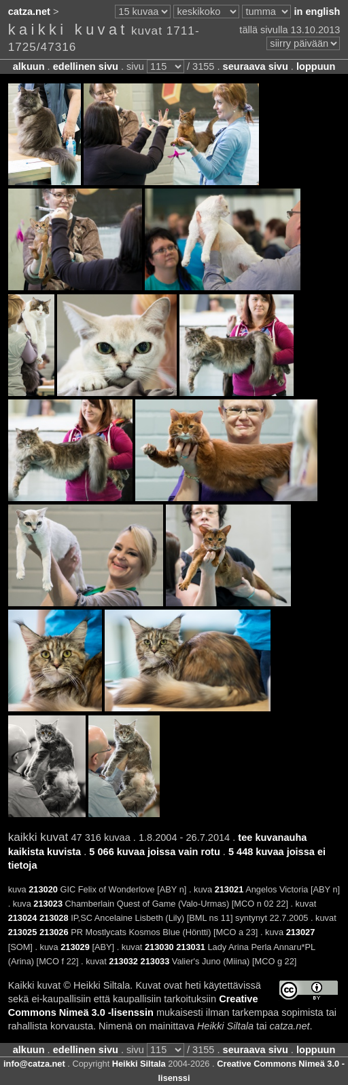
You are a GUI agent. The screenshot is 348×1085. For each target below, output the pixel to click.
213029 (75, 947)
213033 (155, 961)
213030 (159, 947)
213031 (190, 947)
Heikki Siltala (139, 1064)
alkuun (29, 66)
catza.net (29, 11)
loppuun (315, 66)
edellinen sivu (85, 66)
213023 (48, 904)
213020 (43, 889)
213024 (22, 918)
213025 (22, 932)
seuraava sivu (255, 66)
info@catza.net (34, 1064)
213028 (54, 918)
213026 (54, 932)
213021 (229, 889)
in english (317, 11)
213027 (300, 932)
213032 (123, 961)
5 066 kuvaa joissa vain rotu (154, 851)
